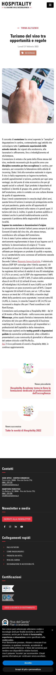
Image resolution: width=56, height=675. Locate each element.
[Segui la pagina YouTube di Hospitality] (21, 526)
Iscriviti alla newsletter (17, 519)
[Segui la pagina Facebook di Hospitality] (4, 526)
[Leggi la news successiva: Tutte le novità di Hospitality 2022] (28, 423)
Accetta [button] (28, 663)
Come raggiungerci (15, 551)
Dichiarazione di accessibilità (20, 564)
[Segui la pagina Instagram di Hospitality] (10, 526)
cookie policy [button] (7, 640)
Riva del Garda (13, 560)
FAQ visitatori (13, 547)
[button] (52, 630)
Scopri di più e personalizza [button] (28, 669)
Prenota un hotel (14, 556)
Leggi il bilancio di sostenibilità (19, 607)
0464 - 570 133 (7, 482)
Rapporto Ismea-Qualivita (29, 261)
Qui (3, 343)
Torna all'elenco (28, 28)
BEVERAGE (28, 53)
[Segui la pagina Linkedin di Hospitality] (16, 526)
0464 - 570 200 (7, 493)
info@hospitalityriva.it (10, 484)
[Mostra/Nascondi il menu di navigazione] (50, 5)
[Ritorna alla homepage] (16, 5)
